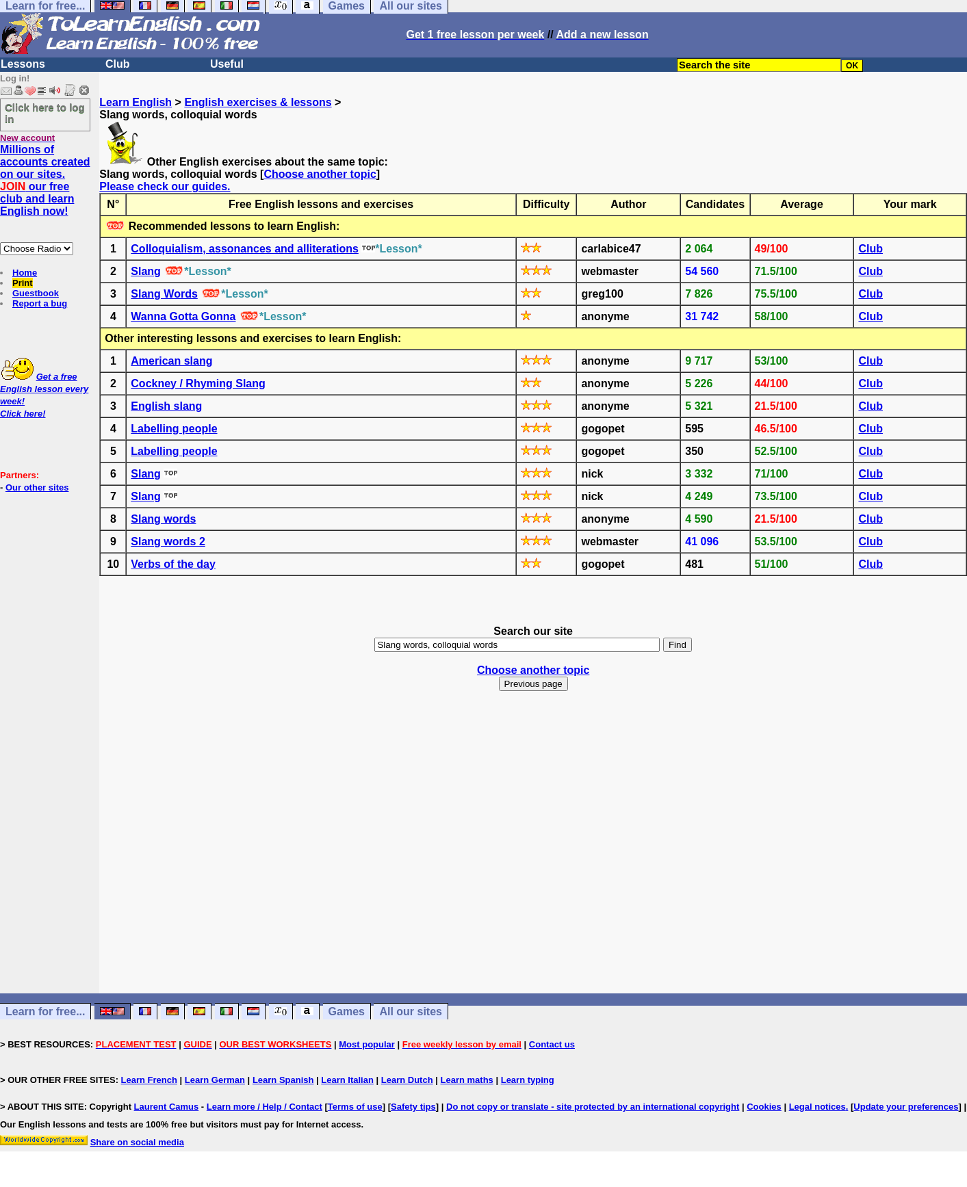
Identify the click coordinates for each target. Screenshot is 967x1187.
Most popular (367, 1044)
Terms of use (355, 1106)
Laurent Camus (166, 1106)
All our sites (410, 1011)
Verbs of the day (173, 564)
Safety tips (413, 1106)
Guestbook (35, 293)
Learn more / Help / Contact (264, 1106)
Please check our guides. (164, 186)
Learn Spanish (283, 1080)
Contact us (552, 1044)
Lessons (23, 64)
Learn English (135, 102)
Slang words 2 (168, 541)
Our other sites (36, 487)
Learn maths (467, 1080)
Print (22, 283)
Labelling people (174, 428)
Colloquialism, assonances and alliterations (245, 249)
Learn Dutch (407, 1080)
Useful (227, 64)
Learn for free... (45, 1011)
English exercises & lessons (257, 102)
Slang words (163, 519)
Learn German (215, 1080)
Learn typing (527, 1080)
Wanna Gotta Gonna (183, 316)
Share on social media (137, 1142)
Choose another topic (319, 174)
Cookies (764, 1106)
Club (117, 64)
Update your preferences (905, 1106)
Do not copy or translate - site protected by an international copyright (592, 1106)
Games (346, 1011)
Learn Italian (347, 1080)
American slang (171, 361)
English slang (166, 406)
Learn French (149, 1080)
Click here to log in (45, 113)
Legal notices (817, 1106)
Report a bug (39, 303)
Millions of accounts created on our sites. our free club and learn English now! (45, 180)
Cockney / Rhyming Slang (198, 383)
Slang (146, 271)
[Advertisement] (533, 860)
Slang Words (164, 294)
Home (24, 273)
